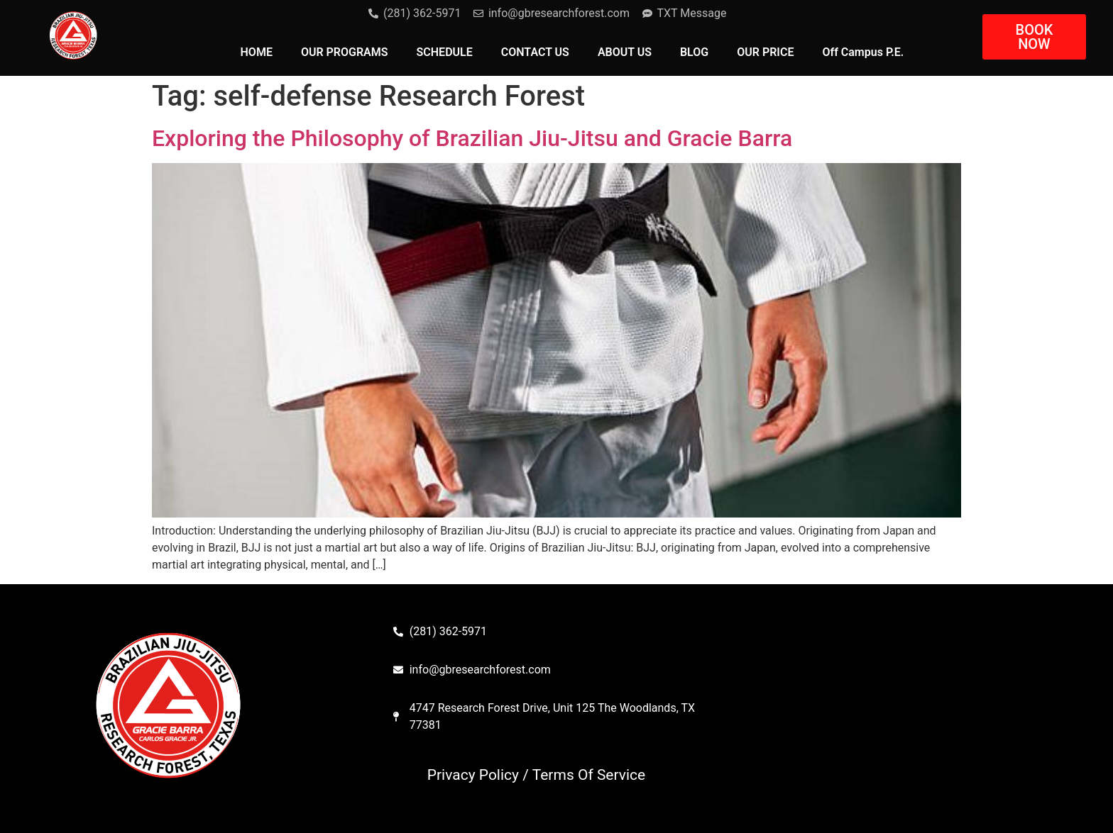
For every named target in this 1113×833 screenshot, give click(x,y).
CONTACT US (535, 52)
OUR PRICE (765, 52)
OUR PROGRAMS (344, 52)
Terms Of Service (589, 774)
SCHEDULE (445, 52)
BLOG (694, 52)
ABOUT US (625, 52)
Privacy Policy (473, 774)
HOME (257, 52)
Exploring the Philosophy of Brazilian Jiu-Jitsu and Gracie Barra (472, 138)
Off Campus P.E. (863, 52)
